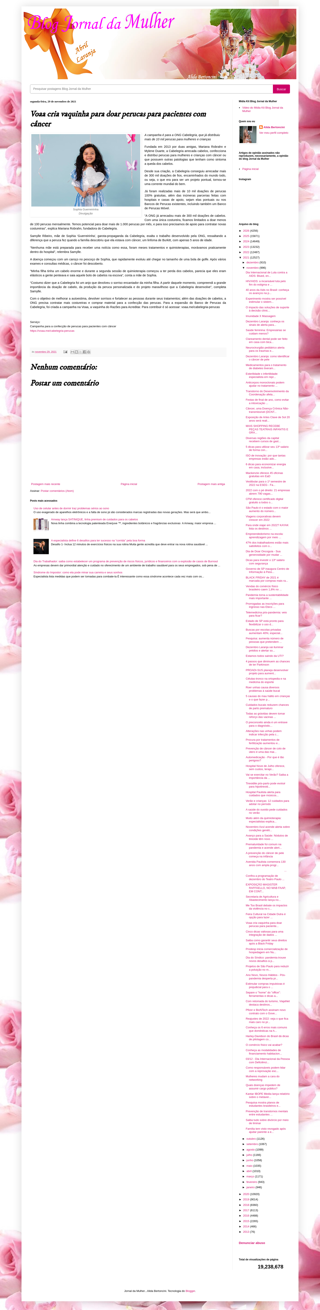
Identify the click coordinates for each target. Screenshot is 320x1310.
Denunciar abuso (252, 1243)
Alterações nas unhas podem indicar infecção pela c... (263, 732)
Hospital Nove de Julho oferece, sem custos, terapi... (265, 767)
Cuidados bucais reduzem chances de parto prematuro (267, 706)
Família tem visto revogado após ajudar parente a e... (266, 1130)
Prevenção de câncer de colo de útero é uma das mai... (265, 750)
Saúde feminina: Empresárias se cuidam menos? (266, 332)
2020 (246, 1194)
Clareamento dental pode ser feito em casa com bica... (266, 340)
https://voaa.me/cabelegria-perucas (52, 330)
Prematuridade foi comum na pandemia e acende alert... (264, 846)
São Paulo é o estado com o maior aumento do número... (267, 509)
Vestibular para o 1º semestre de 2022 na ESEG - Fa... (266, 483)
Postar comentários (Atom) (57, 490)
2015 (246, 1221)
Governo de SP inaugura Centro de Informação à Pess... (267, 570)
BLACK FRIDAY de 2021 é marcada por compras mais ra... (267, 579)
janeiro (251, 1187)
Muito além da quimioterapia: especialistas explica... (263, 819)
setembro (252, 1144)
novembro (252, 267)
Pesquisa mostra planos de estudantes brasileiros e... (263, 1104)
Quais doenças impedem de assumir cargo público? (263, 1086)
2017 (246, 1210)
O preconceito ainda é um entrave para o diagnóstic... (266, 724)
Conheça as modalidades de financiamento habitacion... (264, 1052)
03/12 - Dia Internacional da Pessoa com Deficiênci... (268, 1060)
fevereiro (252, 1182)
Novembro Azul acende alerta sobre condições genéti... (268, 828)
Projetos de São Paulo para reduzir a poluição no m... (267, 968)
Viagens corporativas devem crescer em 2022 (263, 518)
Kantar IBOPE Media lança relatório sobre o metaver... (268, 1095)
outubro (251, 1138)
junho (250, 1160)
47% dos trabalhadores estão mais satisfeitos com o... (267, 544)
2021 (246, 257)
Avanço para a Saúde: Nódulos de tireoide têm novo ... (267, 837)
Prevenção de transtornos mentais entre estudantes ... (267, 1113)
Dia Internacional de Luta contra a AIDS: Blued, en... (266, 274)
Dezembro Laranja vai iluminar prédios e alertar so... (264, 649)
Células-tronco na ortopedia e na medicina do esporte (266, 680)
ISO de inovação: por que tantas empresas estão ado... (265, 457)
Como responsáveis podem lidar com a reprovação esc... (265, 1069)
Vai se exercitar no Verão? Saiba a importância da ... (267, 776)
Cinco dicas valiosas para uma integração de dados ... (264, 933)
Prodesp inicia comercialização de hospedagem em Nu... (267, 950)
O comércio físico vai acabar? (264, 1044)
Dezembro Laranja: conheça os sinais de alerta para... (265, 323)
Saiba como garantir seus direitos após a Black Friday (266, 942)
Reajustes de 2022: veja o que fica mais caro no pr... (267, 1020)
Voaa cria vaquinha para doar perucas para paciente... (264, 924)
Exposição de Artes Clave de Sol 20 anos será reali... (268, 419)
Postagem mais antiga (211, 484)
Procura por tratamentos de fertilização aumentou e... (263, 741)
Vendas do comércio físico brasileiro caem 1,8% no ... (264, 588)
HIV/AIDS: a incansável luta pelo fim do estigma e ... (266, 283)
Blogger (190, 1291)
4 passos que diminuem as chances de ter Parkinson (268, 663)
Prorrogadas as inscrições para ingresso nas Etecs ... (265, 605)
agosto (251, 1149)
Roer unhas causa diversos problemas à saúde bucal (263, 689)
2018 (246, 1205)
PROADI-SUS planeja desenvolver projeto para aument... (267, 672)
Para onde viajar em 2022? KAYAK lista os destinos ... (267, 527)
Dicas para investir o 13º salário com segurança (265, 561)
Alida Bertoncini (274, 127)
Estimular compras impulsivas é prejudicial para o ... (265, 985)
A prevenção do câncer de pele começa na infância (265, 854)
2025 (246, 236)
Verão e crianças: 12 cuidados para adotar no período (267, 802)
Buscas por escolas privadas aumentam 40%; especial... (264, 631)
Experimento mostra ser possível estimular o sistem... (266, 300)
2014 (246, 1226)
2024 (246, 241)
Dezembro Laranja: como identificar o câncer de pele (267, 358)
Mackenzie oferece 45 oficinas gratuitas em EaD (264, 474)
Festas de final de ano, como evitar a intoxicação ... (267, 401)
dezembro (252, 262)
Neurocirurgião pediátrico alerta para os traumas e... (265, 349)
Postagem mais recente (45, 484)
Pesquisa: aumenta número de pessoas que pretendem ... (264, 640)
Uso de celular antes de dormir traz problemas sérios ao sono (71, 508)
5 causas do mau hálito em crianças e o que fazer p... (268, 697)
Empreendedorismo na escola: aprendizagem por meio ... (264, 535)
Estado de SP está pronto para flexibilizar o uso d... (265, 622)
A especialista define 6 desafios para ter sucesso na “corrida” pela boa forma (98, 540)
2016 (246, 1215)
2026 (246, 230)
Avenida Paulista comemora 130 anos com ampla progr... (265, 863)
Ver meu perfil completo (273, 132)
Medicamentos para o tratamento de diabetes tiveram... (266, 366)
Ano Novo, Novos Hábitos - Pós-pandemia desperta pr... (265, 976)
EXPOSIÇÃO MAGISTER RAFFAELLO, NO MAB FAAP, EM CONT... (265, 888)
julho (249, 1154)
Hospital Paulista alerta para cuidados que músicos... (263, 794)
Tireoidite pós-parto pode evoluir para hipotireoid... (265, 785)
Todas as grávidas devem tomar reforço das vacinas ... (265, 715)
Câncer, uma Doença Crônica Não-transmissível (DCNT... (267, 410)
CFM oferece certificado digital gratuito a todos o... (264, 500)
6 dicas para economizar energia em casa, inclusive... (266, 466)
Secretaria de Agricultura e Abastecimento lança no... (263, 898)
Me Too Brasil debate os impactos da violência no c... (266, 907)
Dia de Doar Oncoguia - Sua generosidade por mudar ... (264, 553)
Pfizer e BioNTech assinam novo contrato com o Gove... (265, 1011)
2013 (246, 1231)
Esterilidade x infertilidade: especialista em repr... (262, 375)
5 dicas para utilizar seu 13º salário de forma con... (267, 448)
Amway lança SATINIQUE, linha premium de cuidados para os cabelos (94, 519)
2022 (246, 252)
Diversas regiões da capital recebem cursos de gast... (263, 439)
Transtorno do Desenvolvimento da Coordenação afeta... (267, 393)
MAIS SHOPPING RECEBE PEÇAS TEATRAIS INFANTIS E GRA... (267, 429)
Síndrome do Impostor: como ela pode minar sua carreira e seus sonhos (77, 572)
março (250, 1176)
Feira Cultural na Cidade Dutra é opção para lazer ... (265, 916)
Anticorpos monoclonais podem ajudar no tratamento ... (265, 384)
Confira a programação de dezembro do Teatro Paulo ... (265, 877)
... (266, 870)
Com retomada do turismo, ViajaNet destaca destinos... (268, 1003)
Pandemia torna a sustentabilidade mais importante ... (267, 596)
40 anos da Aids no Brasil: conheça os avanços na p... (267, 291)
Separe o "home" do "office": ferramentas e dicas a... (263, 994)
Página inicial (129, 484)
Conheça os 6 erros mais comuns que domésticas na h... (266, 1029)
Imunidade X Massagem (260, 316)
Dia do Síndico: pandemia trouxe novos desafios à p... (266, 959)
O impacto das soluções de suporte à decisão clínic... (267, 309)
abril (249, 1171)
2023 (246, 246)
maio (249, 1165)
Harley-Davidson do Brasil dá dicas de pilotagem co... (267, 1038)
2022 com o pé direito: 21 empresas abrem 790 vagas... (268, 492)
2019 (246, 1199)
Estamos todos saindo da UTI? (265, 655)
